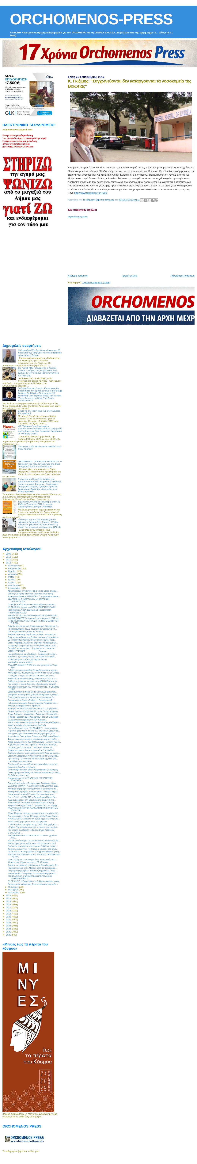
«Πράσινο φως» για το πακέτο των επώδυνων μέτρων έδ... (34, 731)
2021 (8, 919)
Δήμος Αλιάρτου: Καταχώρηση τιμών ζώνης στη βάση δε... (33, 813)
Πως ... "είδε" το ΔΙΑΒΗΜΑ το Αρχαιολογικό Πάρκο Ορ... (32, 797)
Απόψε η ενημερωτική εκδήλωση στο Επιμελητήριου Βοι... (33, 865)
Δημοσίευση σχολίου (78, 217)
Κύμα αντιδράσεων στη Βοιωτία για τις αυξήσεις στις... (32, 800)
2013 (8, 895)
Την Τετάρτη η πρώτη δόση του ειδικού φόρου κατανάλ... (33, 684)
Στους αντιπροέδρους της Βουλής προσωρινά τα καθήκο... (33, 637)
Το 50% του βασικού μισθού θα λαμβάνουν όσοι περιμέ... (33, 670)
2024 (8, 928)
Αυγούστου (13, 585)
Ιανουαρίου (13, 565)
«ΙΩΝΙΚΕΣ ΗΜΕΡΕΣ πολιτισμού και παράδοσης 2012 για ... (34, 618)
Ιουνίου (12, 579)
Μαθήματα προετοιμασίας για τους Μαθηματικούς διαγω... (33, 694)
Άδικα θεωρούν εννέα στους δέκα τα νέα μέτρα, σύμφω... (33, 591)
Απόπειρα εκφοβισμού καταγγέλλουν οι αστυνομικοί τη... (33, 789)
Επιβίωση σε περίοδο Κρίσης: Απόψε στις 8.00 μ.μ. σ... (32, 678)
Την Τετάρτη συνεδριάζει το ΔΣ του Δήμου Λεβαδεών (31, 830)
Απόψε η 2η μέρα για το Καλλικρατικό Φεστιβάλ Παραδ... (33, 615)
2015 (8, 901)
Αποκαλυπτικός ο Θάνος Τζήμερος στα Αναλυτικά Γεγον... (33, 816)
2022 (8, 922)
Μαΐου (11, 577)
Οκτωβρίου (13, 887)
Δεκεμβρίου (14, 892)
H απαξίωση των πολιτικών (20, 761)
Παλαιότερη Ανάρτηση (183, 275)
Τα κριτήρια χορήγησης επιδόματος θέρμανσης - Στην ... (32, 870)
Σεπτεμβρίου (14, 588)
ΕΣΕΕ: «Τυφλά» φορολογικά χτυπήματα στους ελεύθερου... (34, 722)
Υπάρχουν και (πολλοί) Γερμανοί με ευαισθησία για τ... (32, 794)
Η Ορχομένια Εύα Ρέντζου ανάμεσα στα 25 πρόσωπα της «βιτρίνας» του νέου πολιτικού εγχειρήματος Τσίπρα (40, 352)
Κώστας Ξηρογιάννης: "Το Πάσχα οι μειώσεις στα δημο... (33, 849)
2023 (8, 925)
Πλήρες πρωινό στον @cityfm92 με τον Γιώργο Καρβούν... (33, 711)
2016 (8, 904)
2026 (8, 934)
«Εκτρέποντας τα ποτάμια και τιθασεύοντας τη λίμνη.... (32, 802)
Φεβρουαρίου (14, 568)
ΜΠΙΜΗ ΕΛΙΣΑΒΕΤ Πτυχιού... (27, 651)
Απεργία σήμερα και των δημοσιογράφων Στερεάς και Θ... (33, 626)
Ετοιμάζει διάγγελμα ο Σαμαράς (22, 767)
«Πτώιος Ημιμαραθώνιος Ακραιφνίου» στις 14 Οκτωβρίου (33, 717)
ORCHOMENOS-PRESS (91, 19)
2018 (8, 910)
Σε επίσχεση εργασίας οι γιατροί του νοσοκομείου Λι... (31, 697)
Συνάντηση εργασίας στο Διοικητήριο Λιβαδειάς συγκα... (32, 846)
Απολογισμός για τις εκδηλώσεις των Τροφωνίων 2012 (32, 843)
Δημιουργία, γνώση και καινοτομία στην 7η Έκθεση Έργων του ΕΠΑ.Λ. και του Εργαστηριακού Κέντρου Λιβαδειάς (39, 504)
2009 (8, 553)
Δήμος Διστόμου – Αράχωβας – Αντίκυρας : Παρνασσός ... (33, 714)
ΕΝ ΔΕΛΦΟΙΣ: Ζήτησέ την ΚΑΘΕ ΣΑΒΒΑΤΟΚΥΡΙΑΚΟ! (32, 607)
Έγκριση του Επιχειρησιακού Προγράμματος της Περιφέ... (33, 805)
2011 (8, 559)
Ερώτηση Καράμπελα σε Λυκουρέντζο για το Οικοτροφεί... (33, 756)
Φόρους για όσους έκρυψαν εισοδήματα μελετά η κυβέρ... (33, 739)
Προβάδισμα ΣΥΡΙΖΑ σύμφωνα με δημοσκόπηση (29, 610)
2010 (8, 556)
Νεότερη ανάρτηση (78, 275)
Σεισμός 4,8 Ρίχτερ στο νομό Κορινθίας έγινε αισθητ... (31, 594)
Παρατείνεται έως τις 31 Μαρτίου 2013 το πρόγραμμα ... (32, 868)
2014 (8, 898)
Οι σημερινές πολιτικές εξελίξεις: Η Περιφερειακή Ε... (31, 700)
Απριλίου (12, 574)
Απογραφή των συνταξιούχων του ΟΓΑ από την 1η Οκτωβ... (34, 673)
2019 (8, 913)
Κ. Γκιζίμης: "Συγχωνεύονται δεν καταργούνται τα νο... (31, 675)
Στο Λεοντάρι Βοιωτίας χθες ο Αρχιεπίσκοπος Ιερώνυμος (33, 770)
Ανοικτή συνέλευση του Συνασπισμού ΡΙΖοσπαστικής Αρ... (34, 840)
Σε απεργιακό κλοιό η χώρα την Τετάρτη (25, 631)
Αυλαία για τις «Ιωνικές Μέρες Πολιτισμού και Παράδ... (32, 656)
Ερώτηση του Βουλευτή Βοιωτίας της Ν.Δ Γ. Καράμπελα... (33, 708)
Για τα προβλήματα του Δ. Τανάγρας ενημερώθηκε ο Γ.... (32, 629)
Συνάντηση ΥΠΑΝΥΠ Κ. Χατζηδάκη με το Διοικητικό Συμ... (33, 786)
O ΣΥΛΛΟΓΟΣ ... (15, 833)
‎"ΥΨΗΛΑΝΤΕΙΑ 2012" (17, 613)
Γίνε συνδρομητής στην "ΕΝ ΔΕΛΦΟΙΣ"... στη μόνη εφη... (33, 728)
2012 (8, 562)
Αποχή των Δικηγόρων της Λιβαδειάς (24, 705)
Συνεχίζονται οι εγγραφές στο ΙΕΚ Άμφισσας (27, 720)
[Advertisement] (131, 244)
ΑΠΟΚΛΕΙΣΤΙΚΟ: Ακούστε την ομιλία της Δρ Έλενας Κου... (33, 819)
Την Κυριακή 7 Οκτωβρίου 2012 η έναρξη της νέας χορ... (33, 759)
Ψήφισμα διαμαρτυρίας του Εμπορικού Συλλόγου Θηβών (33, 791)
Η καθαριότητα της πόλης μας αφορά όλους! (27, 659)
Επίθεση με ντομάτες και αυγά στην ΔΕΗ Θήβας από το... (33, 681)
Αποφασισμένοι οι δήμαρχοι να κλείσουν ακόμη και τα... (32, 873)
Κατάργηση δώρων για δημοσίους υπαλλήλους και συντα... (34, 753)
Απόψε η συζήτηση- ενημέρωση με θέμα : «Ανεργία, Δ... (32, 634)
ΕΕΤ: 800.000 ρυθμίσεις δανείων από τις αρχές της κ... (32, 640)
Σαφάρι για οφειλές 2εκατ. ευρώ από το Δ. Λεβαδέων (31, 750)
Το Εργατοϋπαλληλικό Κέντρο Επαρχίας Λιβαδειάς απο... (33, 703)
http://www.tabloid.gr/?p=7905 (90, 192)
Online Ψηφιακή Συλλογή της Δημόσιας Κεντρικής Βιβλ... (33, 643)
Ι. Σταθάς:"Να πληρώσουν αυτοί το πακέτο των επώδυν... (33, 827)
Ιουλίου (12, 582)
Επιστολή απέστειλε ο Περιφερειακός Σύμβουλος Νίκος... (33, 783)
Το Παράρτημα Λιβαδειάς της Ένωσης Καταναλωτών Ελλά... (34, 772)
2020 (8, 916)
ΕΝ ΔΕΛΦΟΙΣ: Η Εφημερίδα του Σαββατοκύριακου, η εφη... (34, 851)
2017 (8, 907)
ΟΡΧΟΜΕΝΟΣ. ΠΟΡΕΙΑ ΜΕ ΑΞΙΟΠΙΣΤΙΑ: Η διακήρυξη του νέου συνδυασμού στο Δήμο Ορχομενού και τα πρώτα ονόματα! (40, 464)
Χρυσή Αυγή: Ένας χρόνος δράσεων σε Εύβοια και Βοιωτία (34, 736)
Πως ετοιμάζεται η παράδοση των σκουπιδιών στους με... (33, 764)
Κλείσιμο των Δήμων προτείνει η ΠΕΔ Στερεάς (28, 862)
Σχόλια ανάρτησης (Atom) (96, 282)
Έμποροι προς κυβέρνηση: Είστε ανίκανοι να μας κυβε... (33, 884)
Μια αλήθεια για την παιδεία (20, 662)
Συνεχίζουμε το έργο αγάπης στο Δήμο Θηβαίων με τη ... (33, 645)
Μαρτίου (12, 571)
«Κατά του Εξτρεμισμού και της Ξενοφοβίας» (27, 821)
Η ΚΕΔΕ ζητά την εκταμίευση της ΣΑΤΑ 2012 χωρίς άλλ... (33, 824)
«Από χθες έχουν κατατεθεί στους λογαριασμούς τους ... (32, 733)
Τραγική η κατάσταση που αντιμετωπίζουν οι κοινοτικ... (32, 604)
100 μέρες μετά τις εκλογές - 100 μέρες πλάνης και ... (31, 747)
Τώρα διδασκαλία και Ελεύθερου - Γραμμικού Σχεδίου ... (32, 654)
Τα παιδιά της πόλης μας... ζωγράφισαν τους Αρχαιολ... (32, 648)
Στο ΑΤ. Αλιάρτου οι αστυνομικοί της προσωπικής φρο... (32, 859)
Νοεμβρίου (13, 889)
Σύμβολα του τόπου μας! (18, 775)
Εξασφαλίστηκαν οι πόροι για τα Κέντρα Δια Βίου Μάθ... (32, 692)
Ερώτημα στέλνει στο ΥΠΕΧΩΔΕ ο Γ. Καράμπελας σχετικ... (34, 596)
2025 (8, 931)
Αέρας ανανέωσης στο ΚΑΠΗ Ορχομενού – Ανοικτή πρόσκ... (34, 742)
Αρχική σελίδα (129, 275)
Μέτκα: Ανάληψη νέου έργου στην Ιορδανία (27, 725)
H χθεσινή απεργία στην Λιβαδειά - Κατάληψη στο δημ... (32, 744)
